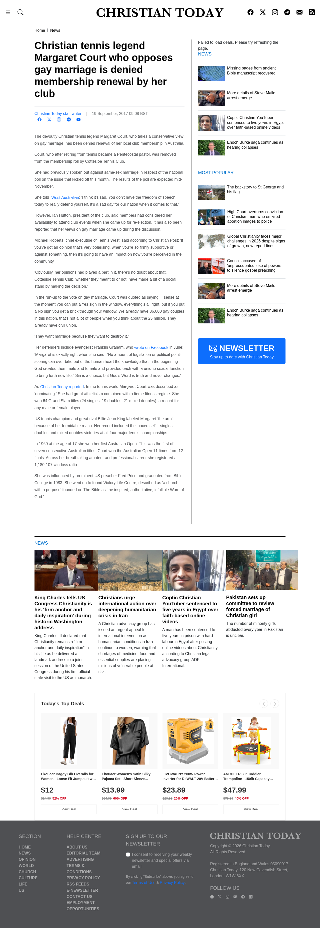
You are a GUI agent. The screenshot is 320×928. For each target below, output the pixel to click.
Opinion (27, 859)
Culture (28, 878)
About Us (77, 847)
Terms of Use (144, 883)
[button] (8, 13)
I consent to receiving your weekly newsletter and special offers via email (162, 860)
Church (27, 872)
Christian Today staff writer (58, 113)
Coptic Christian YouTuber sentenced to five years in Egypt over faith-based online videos (190, 609)
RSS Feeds (77, 884)
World (26, 866)
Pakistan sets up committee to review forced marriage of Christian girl (250, 606)
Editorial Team (83, 853)
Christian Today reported (61, 387)
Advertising (80, 859)
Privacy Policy (83, 878)
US (21, 890)
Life (23, 884)
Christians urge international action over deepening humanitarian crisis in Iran (127, 606)
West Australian (64, 197)
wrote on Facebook (151, 347)
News (55, 30)
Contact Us (79, 896)
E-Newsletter (82, 890)
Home (39, 30)
